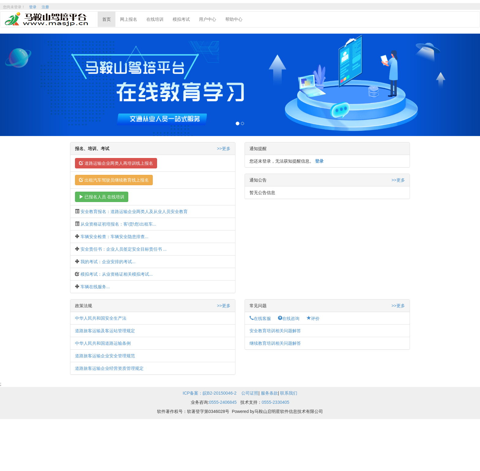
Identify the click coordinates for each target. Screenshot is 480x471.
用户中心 (207, 19)
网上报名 (128, 19)
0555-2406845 (223, 402)
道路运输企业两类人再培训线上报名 (116, 163)
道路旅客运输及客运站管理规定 (105, 330)
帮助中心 (233, 19)
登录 (32, 7)
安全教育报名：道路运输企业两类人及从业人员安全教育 (134, 211)
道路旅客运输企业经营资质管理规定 (109, 368)
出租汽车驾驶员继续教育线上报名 (114, 179)
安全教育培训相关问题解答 (275, 330)
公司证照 (249, 393)
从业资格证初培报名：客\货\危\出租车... (118, 224)
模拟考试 (181, 19)
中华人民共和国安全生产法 (100, 318)
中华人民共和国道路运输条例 (103, 343)
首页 (106, 19)
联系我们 (288, 393)
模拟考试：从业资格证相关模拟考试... (117, 274)
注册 (45, 7)
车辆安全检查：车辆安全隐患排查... (114, 236)
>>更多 (224, 148)
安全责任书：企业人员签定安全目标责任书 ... (124, 249)
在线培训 (154, 19)
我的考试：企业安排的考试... (108, 261)
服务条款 (269, 393)
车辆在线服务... (95, 286)
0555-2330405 (275, 402)
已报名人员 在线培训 (101, 196)
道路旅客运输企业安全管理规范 (105, 355)
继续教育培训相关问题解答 (275, 343)
